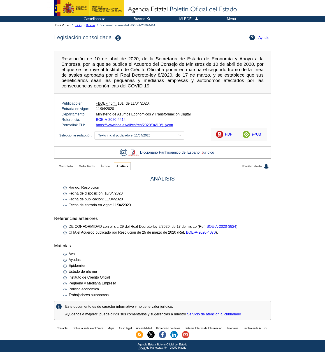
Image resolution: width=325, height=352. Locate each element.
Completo (66, 166)
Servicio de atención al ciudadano (214, 314)
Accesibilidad (144, 328)
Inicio (78, 25)
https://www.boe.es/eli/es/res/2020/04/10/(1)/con (134, 125)
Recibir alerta (255, 166)
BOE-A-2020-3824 (221, 226)
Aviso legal (125, 328)
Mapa (111, 328)
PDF (228, 134)
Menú (234, 19)
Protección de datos (168, 328)
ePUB (256, 134)
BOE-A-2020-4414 (111, 120)
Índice (105, 166)
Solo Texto (87, 166)
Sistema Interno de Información (203, 328)
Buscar (90, 25)
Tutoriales (232, 328)
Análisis (122, 166)
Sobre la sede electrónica (88, 328)
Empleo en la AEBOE (255, 328)
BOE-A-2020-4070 (201, 232)
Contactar (62, 328)
